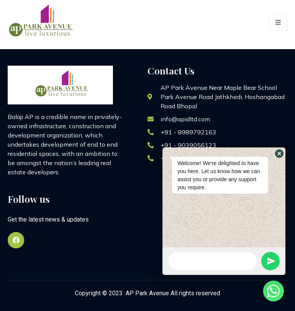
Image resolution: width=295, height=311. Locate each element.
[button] (279, 153)
